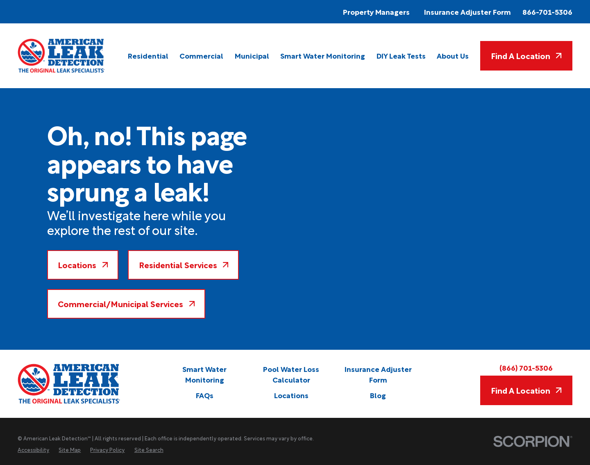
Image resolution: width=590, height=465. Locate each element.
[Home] (62, 56)
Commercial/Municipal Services (126, 303)
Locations (83, 264)
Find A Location (526, 55)
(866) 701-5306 (526, 367)
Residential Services (184, 264)
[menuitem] (148, 56)
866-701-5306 (547, 11)
